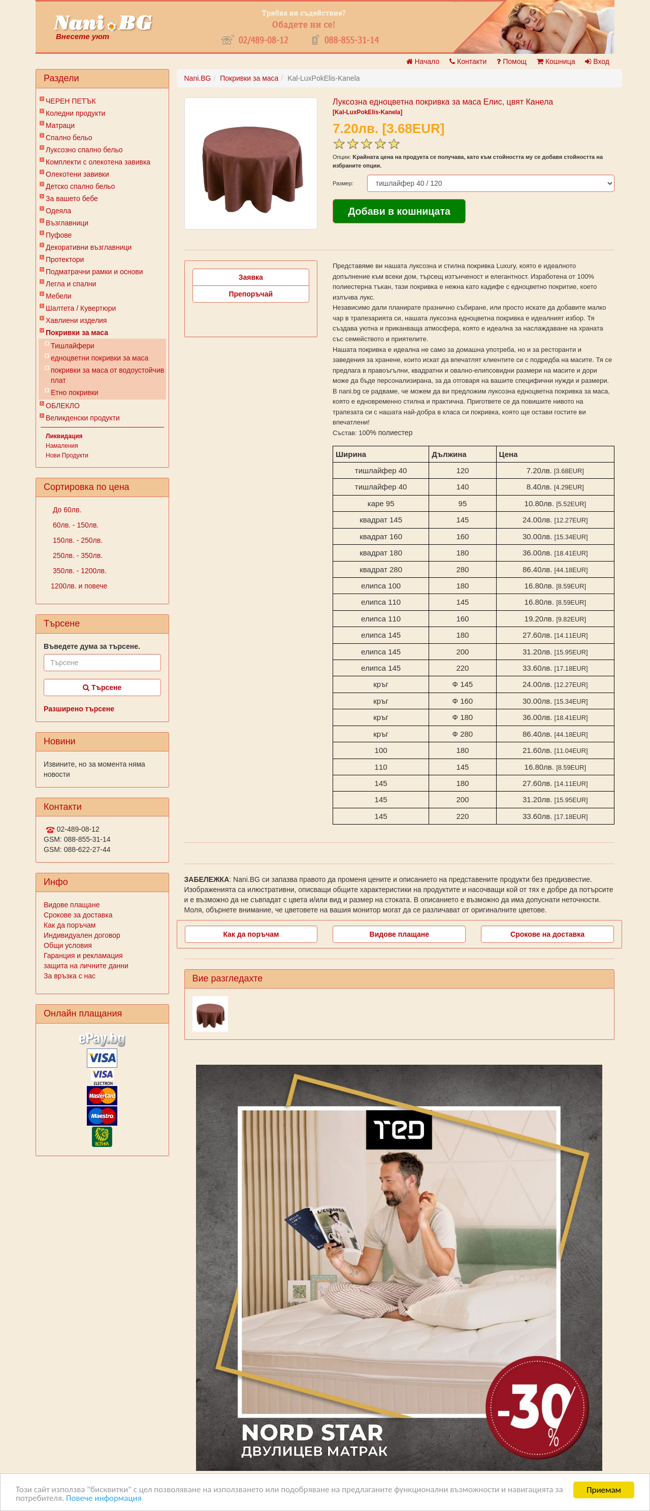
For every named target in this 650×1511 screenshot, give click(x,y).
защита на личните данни (86, 966)
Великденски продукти (83, 418)
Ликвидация (64, 436)
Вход (597, 61)
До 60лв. (66, 510)
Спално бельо (69, 138)
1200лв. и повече (79, 586)
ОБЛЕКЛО (63, 406)
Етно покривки (75, 392)
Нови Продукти (67, 455)
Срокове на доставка (547, 934)
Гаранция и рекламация (83, 955)
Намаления (62, 445)
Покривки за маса (77, 333)
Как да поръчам (69, 925)
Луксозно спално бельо (84, 150)
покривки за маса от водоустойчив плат (107, 375)
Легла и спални (71, 284)
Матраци (60, 125)
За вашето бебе (72, 198)
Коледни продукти (75, 113)
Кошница (556, 61)
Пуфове (59, 235)
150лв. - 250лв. (77, 540)
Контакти (467, 61)
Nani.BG (197, 78)
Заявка (251, 277)
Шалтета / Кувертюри (81, 308)
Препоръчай (251, 294)
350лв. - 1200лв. (79, 571)
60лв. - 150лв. (75, 525)
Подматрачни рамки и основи (94, 272)
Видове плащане (72, 905)
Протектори (65, 259)
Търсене (102, 687)
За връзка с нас (69, 976)
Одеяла (58, 211)
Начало (423, 61)
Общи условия (68, 945)
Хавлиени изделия (76, 320)
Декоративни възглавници (89, 247)
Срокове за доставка (78, 915)
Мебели (59, 296)
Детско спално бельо (80, 186)
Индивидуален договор (82, 935)
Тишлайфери (72, 346)
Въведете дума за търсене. (92, 646)
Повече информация (104, 1498)
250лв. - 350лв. (77, 555)
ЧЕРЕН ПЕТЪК (71, 101)
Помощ (512, 61)
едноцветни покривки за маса (99, 358)
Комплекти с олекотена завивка (98, 162)
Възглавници (67, 223)
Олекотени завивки (77, 174)
